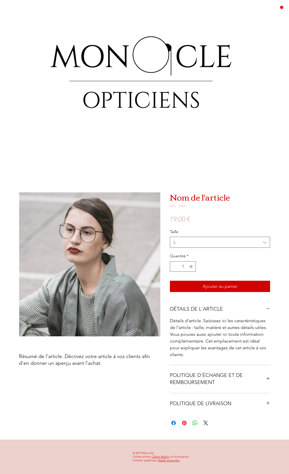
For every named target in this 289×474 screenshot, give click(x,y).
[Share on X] (205, 423)
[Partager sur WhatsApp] (195, 423)
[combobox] (220, 242)
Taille (174, 231)
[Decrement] (174, 266)
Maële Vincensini (168, 460)
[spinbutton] (183, 266)
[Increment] (191, 266)
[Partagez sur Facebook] (173, 423)
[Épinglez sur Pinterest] (184, 423)
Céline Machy (160, 456)
